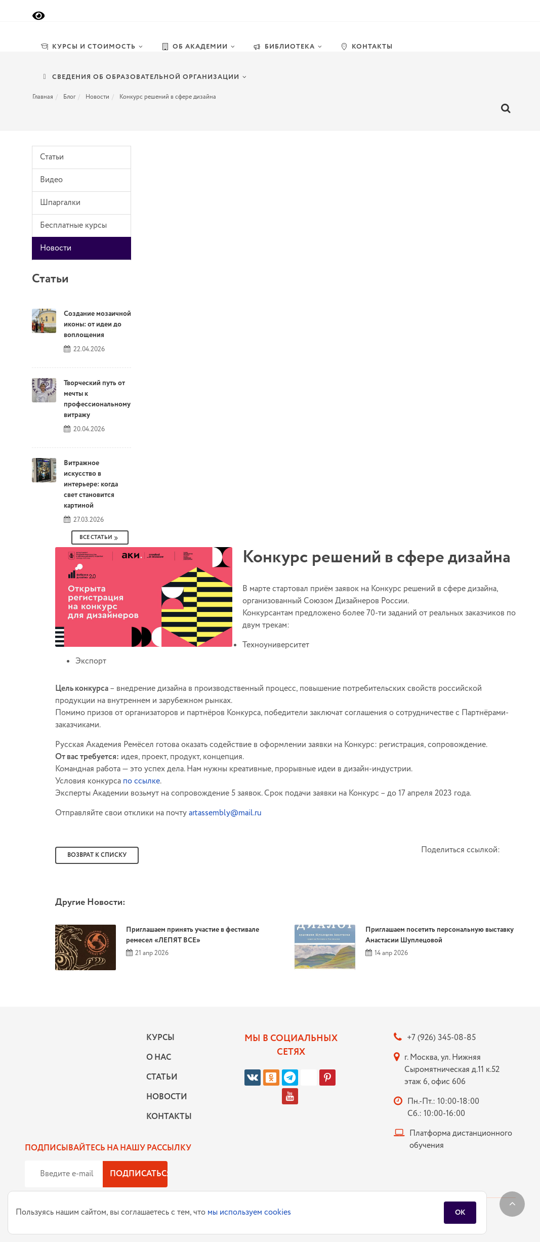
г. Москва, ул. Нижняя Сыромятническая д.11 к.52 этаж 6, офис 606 (452, 1070)
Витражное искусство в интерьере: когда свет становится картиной (91, 484)
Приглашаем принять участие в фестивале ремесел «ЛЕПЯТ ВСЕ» (192, 935)
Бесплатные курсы (73, 225)
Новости (55, 248)
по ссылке (141, 781)
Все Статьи (99, 537)
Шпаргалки (60, 203)
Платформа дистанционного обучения (460, 1139)
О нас (158, 1057)
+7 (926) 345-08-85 (441, 1038)
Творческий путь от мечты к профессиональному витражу (97, 399)
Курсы (160, 1038)
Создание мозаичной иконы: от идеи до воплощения (97, 324)
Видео (51, 180)
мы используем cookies (249, 1212)
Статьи (52, 157)
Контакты (166, 1117)
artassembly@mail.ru (225, 813)
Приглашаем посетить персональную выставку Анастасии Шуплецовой (439, 935)
